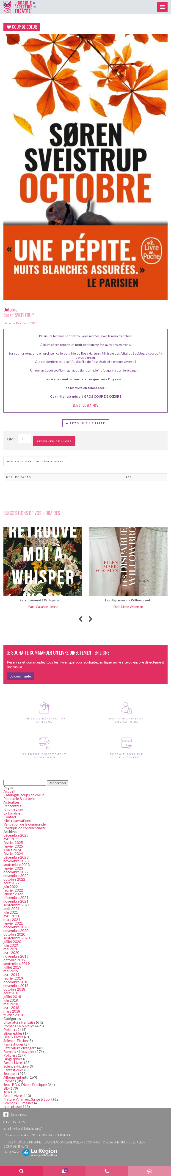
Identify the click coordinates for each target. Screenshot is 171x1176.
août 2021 (11, 908)
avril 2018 (11, 1007)
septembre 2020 (16, 938)
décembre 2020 (15, 927)
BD (6, 1088)
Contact (9, 817)
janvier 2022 (13, 894)
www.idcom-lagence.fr (64, 1142)
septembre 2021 (16, 905)
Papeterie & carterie (19, 798)
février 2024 (13, 853)
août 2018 (11, 993)
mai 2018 (10, 1004)
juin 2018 (10, 1000)
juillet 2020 (12, 941)
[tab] (35, 461)
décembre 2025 (15, 835)
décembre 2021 (15, 897)
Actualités (11, 802)
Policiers (10, 1029)
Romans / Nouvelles (19, 1026)
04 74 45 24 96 (14, 1122)
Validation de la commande (24, 824)
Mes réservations (17, 820)
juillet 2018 (12, 996)
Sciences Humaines (18, 1103)
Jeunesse (10, 1073)
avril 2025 (11, 839)
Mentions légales (129, 1142)
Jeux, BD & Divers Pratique (24, 1084)
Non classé (12, 1106)
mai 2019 (10, 971)
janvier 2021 (13, 923)
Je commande (20, 676)
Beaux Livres (13, 1037)
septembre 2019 (16, 963)
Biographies (12, 1033)
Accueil (9, 791)
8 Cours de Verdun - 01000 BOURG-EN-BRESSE (37, 1135)
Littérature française (19, 1022)
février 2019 (13, 978)
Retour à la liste (85, 423)
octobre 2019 (14, 960)
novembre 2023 (15, 861)
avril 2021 (11, 916)
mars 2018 (11, 1011)
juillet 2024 (12, 850)
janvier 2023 (13, 868)
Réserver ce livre (54, 441)
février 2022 (13, 890)
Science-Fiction (15, 1040)
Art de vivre (12, 1095)
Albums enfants (15, 1077)
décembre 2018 (15, 982)
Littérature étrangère (19, 1048)
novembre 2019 (15, 956)
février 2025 (13, 842)
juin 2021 (10, 912)
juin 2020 (10, 945)
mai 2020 (10, 949)
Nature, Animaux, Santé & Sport (27, 1099)
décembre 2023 (15, 857)
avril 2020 (11, 952)
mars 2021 (11, 919)
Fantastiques (13, 1044)
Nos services (13, 809)
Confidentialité (16, 1146)
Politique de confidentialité (24, 828)
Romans (9, 1081)
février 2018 (13, 1015)
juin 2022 (10, 886)
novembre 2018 (15, 985)
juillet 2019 (12, 967)
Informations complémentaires (35, 461)
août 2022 (11, 883)
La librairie (11, 813)
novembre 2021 (15, 901)
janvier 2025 (13, 846)
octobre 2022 (14, 879)
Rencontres (12, 806)
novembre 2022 (15, 875)
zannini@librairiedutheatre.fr (23, 1128)
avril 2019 (11, 974)
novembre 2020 (15, 930)
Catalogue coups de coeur (23, 795)
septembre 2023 (16, 864)
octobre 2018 (14, 989)
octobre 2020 (14, 934)
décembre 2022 (15, 872)
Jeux (7, 1092)
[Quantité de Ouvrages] (24, 438)
